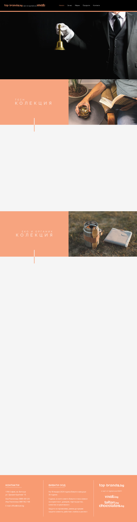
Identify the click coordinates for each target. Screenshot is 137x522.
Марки (77, 5)
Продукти (86, 5)
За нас (69, 5)
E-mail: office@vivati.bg (14, 506)
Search (130, 5)
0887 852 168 (24, 502)
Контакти (96, 5)
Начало (61, 5)
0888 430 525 (24, 499)
